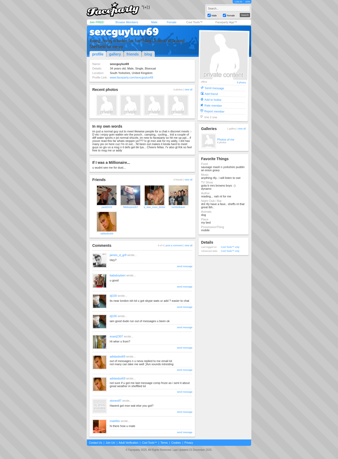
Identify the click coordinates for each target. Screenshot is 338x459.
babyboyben (117, 275)
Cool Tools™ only (230, 247)
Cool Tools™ (194, 22)
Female (171, 22)
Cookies (176, 442)
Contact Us (95, 442)
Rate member (213, 105)
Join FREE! (97, 22)
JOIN (247, 2)
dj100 (113, 295)
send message (185, 266)
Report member (214, 111)
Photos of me (225, 139)
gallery (115, 54)
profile (98, 54)
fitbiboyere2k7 (130, 207)
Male (154, 22)
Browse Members (126, 22)
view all (189, 89)
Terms (164, 442)
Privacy (189, 442)
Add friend (211, 93)
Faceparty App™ (226, 22)
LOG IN (238, 2)
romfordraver (178, 207)
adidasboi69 (106, 233)
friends (132, 54)
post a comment (174, 245)
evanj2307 (116, 336)
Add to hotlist (212, 99)
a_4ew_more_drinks (154, 207)
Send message (214, 88)
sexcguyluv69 (124, 32)
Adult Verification (128, 442)
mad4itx (115, 421)
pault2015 (107, 207)
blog (148, 54)
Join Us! (110, 442)
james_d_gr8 (118, 255)
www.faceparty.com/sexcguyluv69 (131, 77)
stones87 (115, 400)
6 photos (241, 82)
